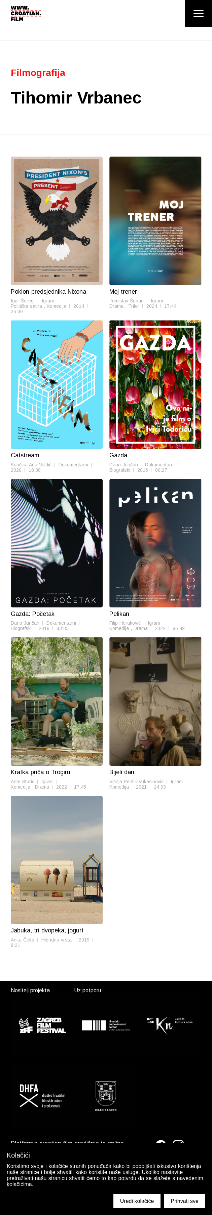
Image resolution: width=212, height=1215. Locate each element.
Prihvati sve (185, 1201)
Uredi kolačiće (137, 1201)
